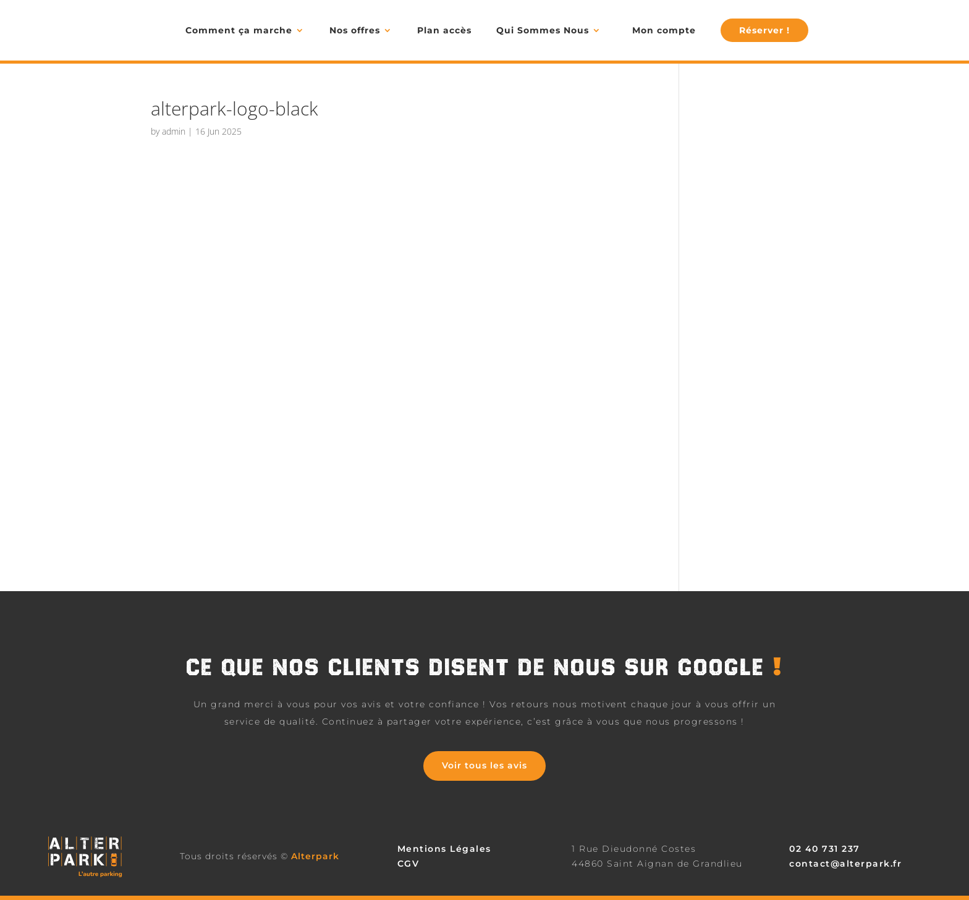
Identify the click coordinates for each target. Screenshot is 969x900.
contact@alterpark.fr (845, 863)
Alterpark (315, 856)
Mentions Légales (444, 848)
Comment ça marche (238, 30)
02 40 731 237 (824, 848)
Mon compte (664, 30)
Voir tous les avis (484, 765)
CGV (408, 863)
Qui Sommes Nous (542, 30)
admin (173, 131)
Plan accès (444, 30)
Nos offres (354, 30)
